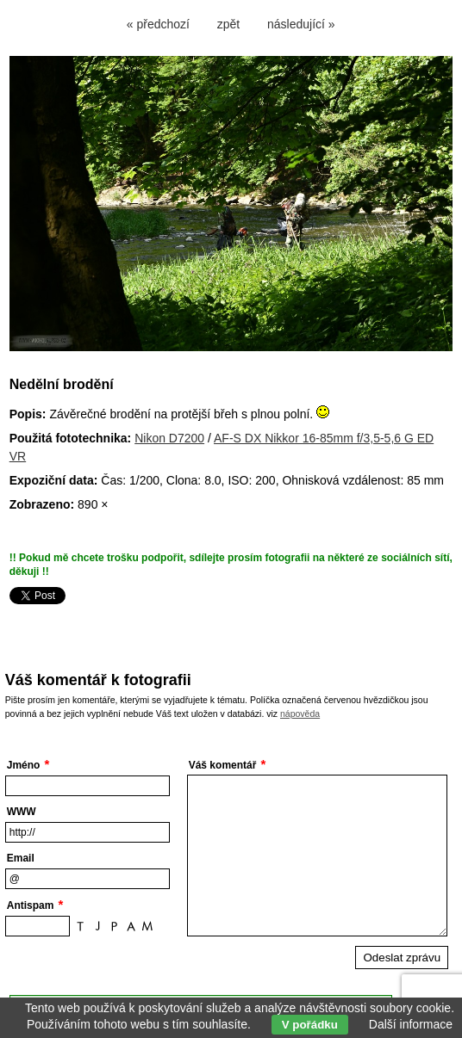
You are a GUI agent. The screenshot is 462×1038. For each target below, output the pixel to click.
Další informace (411, 1024)
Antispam (30, 905)
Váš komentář (223, 765)
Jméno (24, 765)
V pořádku (310, 1024)
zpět (228, 24)
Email (20, 858)
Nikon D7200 (169, 438)
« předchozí (158, 24)
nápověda (300, 713)
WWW (21, 812)
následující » (301, 24)
